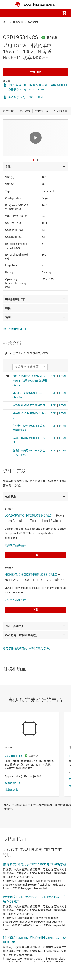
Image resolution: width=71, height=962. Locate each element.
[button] (7, 13)
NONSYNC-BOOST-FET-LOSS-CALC (31, 574)
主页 (5, 22)
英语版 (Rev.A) (16, 97)
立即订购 (35, 72)
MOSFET (33, 22)
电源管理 (18, 22)
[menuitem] (32, 13)
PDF (31, 89)
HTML (41, 89)
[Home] (35, 4)
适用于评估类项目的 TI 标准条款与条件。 (27, 648)
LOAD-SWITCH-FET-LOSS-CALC (28, 515)
